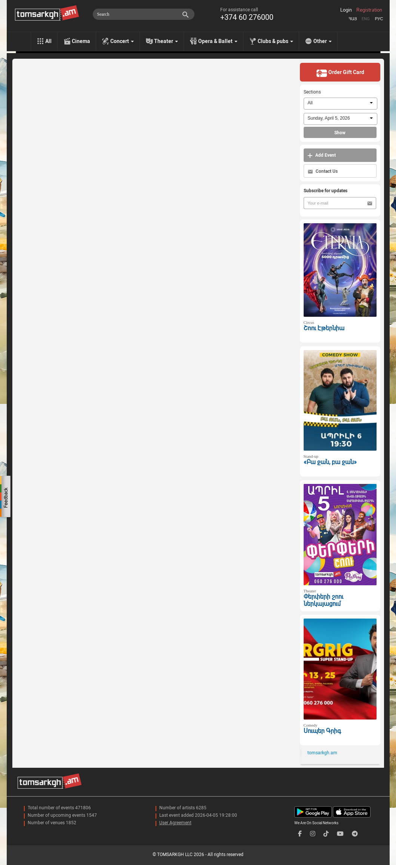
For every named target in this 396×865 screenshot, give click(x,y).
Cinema (81, 41)
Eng (366, 18)
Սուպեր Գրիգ (322, 730)
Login (346, 10)
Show (340, 132)
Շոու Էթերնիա (324, 328)
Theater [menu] (166, 41)
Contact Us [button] (323, 171)
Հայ (353, 18)
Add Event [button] (321, 155)
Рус (379, 18)
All (48, 41)
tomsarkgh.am (322, 752)
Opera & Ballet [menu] (217, 41)
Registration (369, 10)
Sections (312, 92)
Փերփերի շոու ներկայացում (323, 600)
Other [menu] (322, 41)
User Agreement (175, 822)
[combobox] (340, 104)
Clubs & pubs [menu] (275, 41)
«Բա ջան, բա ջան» (330, 462)
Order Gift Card (340, 73)
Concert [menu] (122, 41)
